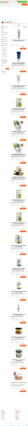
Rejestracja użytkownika (18, 411)
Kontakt (2, 416)
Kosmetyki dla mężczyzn (4, 32)
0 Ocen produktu (17, 89)
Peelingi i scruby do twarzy (4, 51)
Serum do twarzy (4, 54)
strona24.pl (16, 419)
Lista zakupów (17, 412)
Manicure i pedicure (4, 34)
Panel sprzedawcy (4, 412)
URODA (8, 19)
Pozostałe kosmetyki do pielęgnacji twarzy (5, 53)
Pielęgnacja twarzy (12, 19)
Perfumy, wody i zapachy (4, 37)
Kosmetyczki (3, 25)
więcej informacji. (17, 425)
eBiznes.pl (24, 424)
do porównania (13, 45)
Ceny (22, 25)
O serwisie (3, 417)
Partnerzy (3, 413)
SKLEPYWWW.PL (17, 417)
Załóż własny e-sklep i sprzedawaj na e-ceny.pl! (23, 2)
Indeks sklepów (3, 71)
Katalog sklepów (17, 413)
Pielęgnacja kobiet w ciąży (4, 43)
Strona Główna (5, 19)
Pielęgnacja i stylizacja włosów (4, 41)
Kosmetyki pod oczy (17, 19)
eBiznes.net (16, 416)
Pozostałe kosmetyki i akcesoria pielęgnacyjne (4, 61)
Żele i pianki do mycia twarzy (5, 56)
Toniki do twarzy (4, 55)
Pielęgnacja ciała (3, 39)
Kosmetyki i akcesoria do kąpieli (4, 27)
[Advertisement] (14, 12)
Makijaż (2, 29)
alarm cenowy (22, 45)
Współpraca (3, 411)
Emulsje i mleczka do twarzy (5, 48)
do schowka (18, 45)
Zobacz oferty (23, 48)
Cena (2, 65)
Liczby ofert (18, 25)
